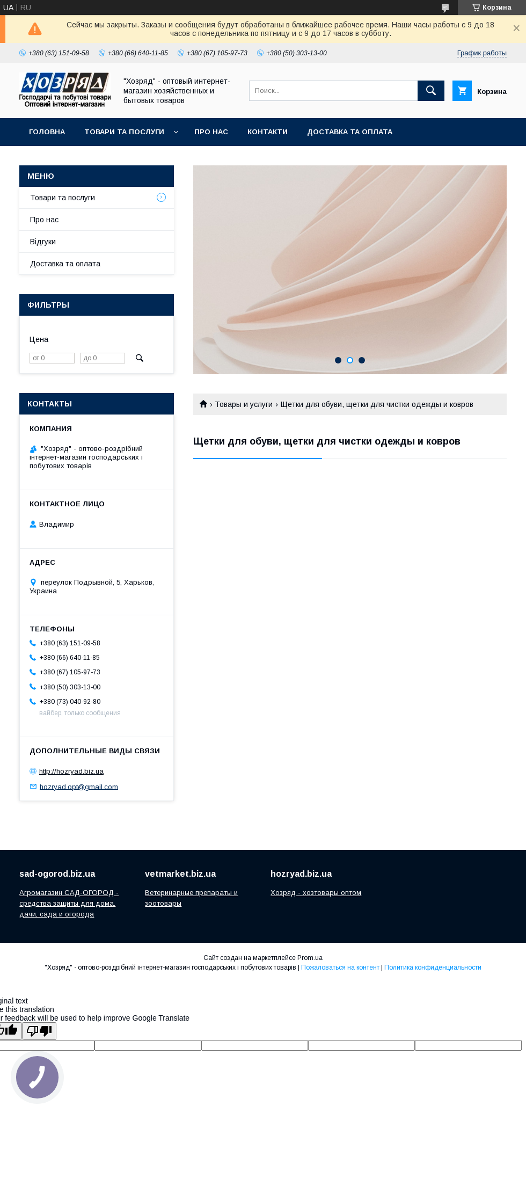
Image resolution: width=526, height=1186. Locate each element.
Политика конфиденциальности (432, 967)
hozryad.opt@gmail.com (79, 786)
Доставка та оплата (349, 132)
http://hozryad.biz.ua (71, 771)
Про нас (211, 132)
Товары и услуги (244, 404)
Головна (47, 132)
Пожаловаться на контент (340, 967)
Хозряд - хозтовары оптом (316, 893)
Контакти (267, 132)
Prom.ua (310, 958)
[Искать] (431, 91)
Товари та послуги (124, 132)
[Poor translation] (39, 1031)
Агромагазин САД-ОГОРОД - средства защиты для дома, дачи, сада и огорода (69, 903)
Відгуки (43, 241)
